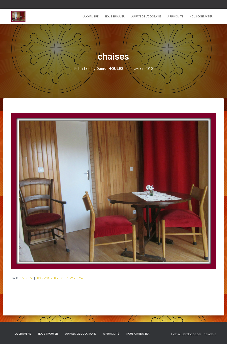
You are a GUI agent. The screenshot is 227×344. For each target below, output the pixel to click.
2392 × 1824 (74, 278)
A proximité (175, 16)
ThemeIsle (209, 334)
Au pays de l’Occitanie (146, 16)
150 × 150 (27, 278)
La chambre (90, 16)
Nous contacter (201, 16)
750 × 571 (57, 278)
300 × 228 (42, 278)
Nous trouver (115, 16)
